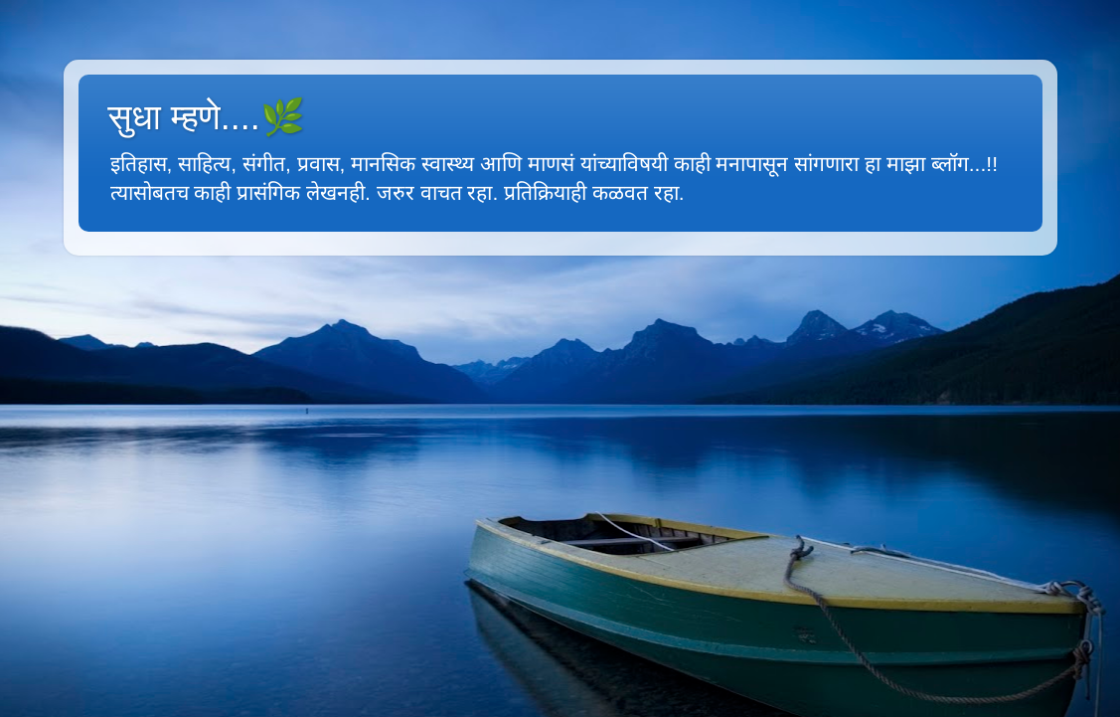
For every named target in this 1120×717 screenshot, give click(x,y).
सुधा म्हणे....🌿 (206, 116)
